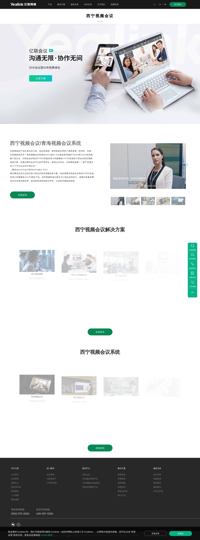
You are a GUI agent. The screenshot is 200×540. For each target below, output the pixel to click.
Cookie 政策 (46, 535)
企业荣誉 (15, 478)
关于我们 (101, 4)
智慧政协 (122, 478)
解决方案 (61, 4)
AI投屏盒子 (51, 478)
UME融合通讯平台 (90, 478)
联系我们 (15, 491)
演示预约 (178, 4)
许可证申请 (158, 491)
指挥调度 (122, 482)
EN (160, 4)
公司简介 (15, 474)
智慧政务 (122, 474)
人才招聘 (15, 495)
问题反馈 (157, 478)
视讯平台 (86, 468)
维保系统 (157, 482)
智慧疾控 (122, 487)
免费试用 (114, 4)
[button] (187, 164)
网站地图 (15, 499)
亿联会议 (86, 474)
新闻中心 (15, 482)
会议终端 (50, 474)
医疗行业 (122, 495)
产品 (50, 4)
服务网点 (157, 487)
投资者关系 (16, 487)
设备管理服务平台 (90, 487)
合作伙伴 (88, 4)
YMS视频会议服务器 (91, 482)
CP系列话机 (52, 482)
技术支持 (157, 474)
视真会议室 (123, 491)
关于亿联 (15, 468)
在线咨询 (22, 194)
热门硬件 (50, 468)
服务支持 (74, 4)
